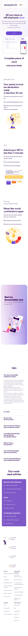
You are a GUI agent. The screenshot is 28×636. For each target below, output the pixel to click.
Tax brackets (9, 501)
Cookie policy (6, 611)
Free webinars (17, 611)
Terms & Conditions (8, 614)
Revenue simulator (11, 492)
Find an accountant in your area (8, 586)
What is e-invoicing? (11, 516)
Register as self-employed (17, 598)
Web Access (16, 620)
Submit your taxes (10, 504)
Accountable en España (12, 565)
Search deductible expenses (18, 588)
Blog (15, 608)
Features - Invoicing (8, 590)
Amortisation (9, 523)
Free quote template (18, 595)
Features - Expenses (8, 593)
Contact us (16, 617)
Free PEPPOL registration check (18, 575)
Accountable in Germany (12, 547)
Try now (14, 33)
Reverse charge (10, 508)
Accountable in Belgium (12, 538)
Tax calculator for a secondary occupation (19, 583)
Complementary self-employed (14, 489)
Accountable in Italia (12, 556)
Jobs (5, 605)
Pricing (5, 576)
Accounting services (8, 582)
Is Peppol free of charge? (12, 520)
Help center (16, 614)
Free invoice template (18, 592)
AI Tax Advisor (17, 605)
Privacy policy (6, 608)
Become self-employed (12, 485)
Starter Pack (6, 579)
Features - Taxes (7, 596)
